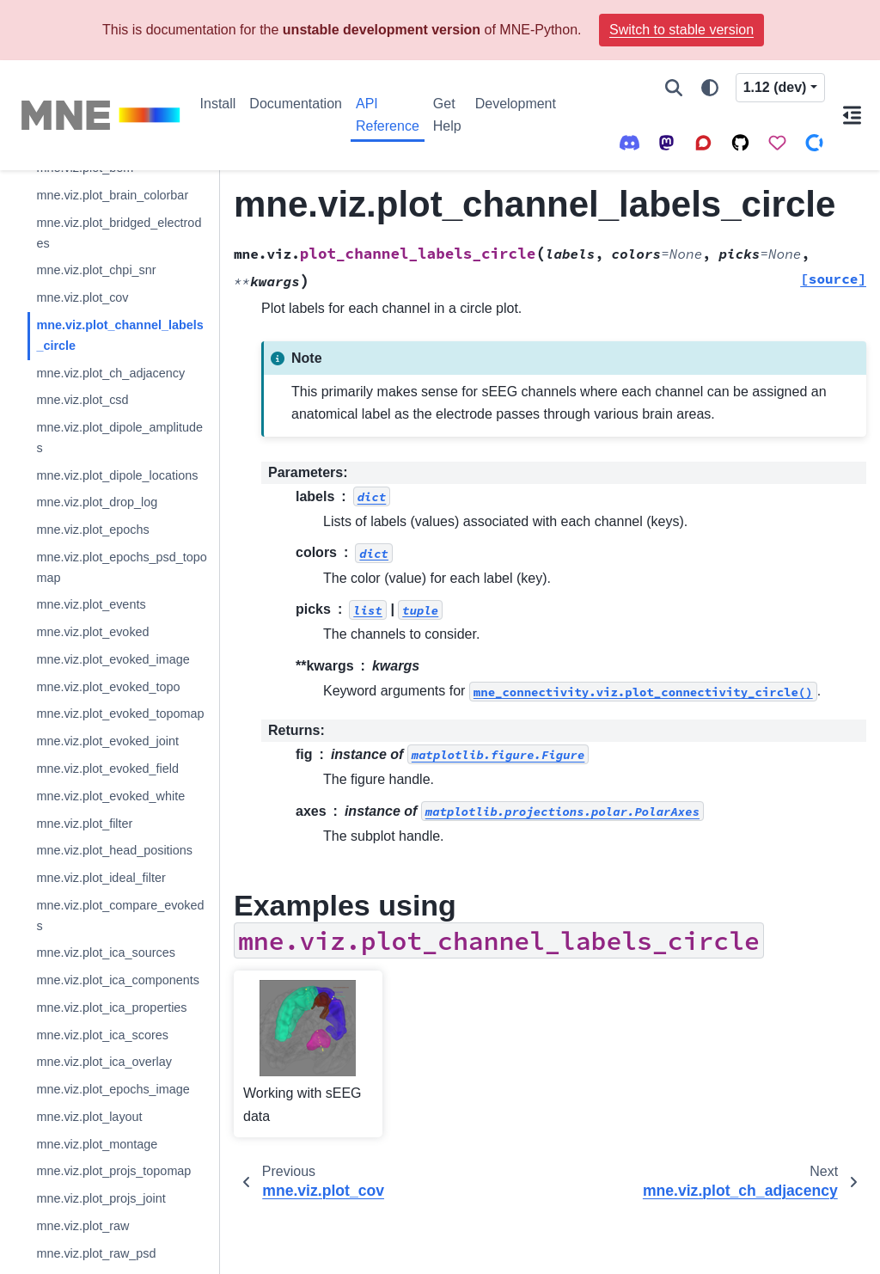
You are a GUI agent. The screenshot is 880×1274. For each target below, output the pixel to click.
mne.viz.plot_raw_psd (96, 1253)
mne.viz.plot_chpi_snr (96, 270)
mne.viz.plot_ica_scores (102, 1035)
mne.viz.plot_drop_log (96, 502)
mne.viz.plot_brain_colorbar (112, 195)
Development (515, 103)
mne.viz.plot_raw (82, 1226)
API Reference (387, 114)
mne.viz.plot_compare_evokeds (120, 915)
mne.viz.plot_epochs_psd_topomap (121, 567)
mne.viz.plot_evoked (92, 632)
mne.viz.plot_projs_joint (100, 1198)
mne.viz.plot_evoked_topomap (120, 713)
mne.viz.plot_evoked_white (110, 796)
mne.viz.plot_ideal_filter (100, 878)
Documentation (295, 103)
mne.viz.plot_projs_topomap (113, 1171)
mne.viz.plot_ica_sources (105, 952)
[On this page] (852, 115)
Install (218, 103)
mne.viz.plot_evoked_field (107, 768)
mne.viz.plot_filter (84, 823)
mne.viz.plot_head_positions (114, 850)
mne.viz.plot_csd (82, 400)
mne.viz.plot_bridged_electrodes (118, 233)
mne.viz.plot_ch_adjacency (110, 373)
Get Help (447, 114)
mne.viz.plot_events (90, 604)
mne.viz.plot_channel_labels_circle (119, 335)
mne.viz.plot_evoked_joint (107, 741)
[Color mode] (710, 87)
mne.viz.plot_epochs (92, 529)
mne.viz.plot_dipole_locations (117, 475)
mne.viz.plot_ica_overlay (104, 1062)
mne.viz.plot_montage (96, 1144)
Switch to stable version (681, 29)
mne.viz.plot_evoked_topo (108, 687)
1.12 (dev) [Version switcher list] (775, 87)
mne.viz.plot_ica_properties (111, 1007)
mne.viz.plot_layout (89, 1117)
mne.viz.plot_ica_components (117, 980)
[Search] (673, 87)
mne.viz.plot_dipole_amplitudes (119, 437)
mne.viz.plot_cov (82, 297)
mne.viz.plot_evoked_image (112, 659)
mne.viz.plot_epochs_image (112, 1089)
